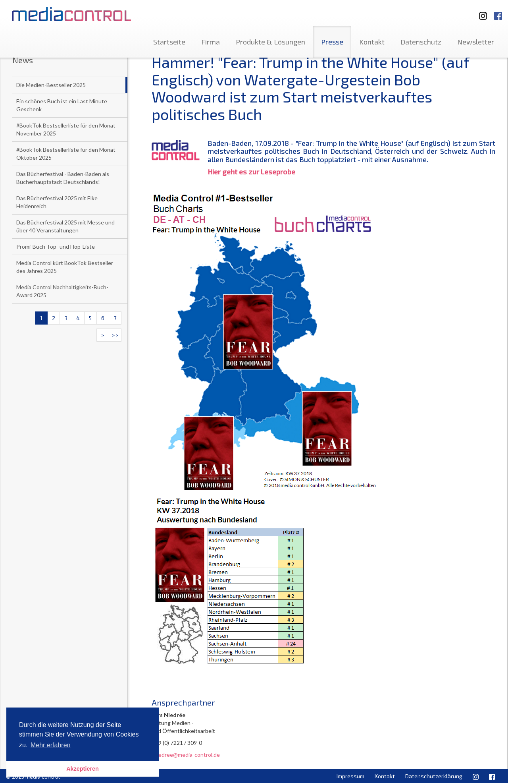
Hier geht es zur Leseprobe (251, 171)
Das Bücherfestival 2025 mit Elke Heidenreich (57, 202)
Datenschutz (420, 41)
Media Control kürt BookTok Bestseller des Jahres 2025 (64, 266)
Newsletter (475, 41)
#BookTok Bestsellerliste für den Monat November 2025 (65, 129)
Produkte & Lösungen (270, 41)
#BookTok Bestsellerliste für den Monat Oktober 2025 (65, 153)
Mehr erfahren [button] (51, 745)
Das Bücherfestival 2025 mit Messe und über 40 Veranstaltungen (65, 226)
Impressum (350, 776)
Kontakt (372, 41)
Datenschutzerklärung (433, 776)
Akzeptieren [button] (82, 769)
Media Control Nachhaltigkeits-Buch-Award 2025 (62, 291)
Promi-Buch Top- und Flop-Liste (55, 246)
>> (115, 335)
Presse (332, 41)
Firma (210, 41)
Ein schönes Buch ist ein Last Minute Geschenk (61, 105)
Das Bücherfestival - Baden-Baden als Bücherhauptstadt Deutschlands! (62, 177)
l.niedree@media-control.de (186, 754)
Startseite (169, 41)
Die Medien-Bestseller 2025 (51, 84)
